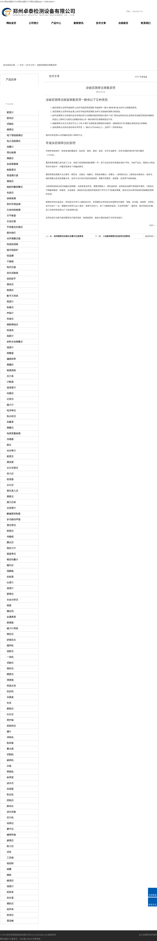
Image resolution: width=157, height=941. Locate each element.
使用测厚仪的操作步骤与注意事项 (68, 236)
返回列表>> (150, 236)
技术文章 (101, 23)
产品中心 (56, 23)
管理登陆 (36, 939)
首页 (22, 65)
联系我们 (146, 23)
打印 (137, 77)
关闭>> (152, 225)
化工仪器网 (144, 935)
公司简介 (34, 23)
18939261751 (137, 11)
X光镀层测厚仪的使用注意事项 (116, 236)
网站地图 (4, 939)
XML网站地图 (6, 1)
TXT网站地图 (32, 1)
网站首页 (11, 23)
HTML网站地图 (19, 1)
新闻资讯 (78, 23)
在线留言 (123, 23)
